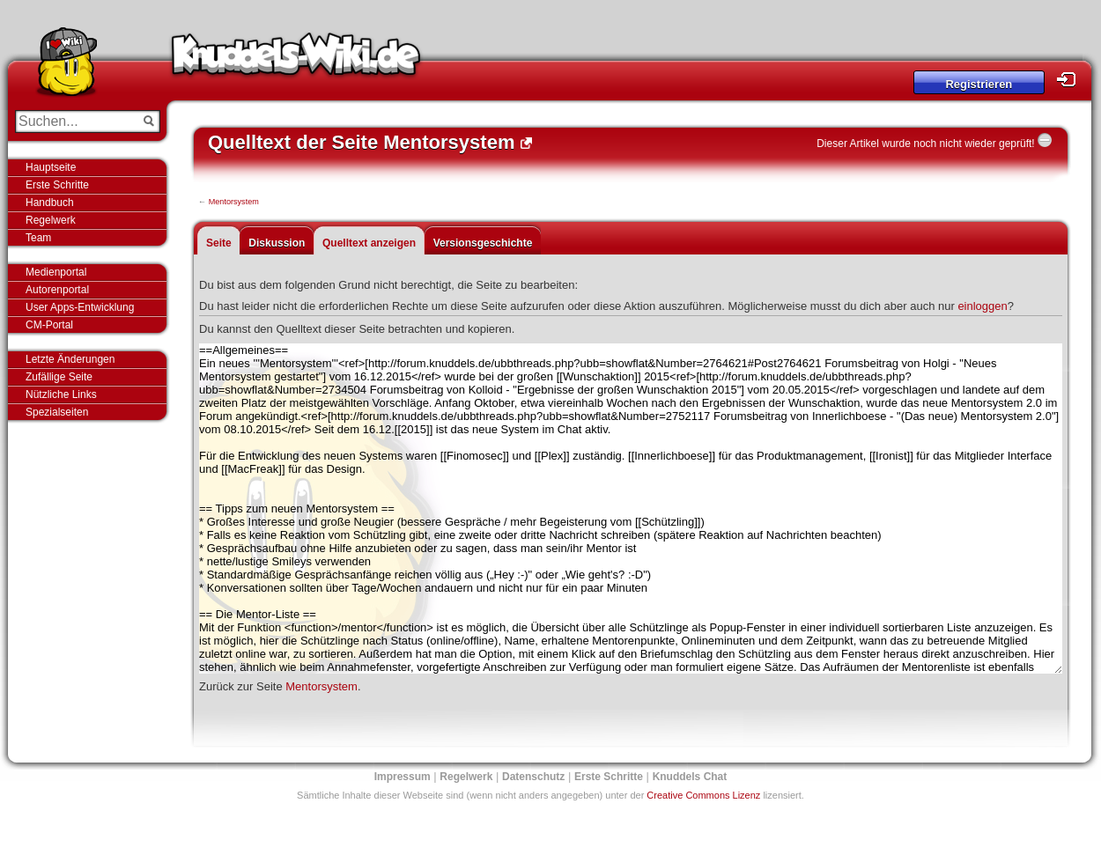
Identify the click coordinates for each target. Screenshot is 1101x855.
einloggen (982, 306)
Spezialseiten (57, 412)
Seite (219, 243)
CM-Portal (49, 325)
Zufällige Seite (59, 377)
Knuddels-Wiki (296, 60)
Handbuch (50, 202)
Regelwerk (51, 220)
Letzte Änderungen (70, 359)
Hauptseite (51, 167)
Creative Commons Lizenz (703, 795)
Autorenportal (57, 290)
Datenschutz (533, 776)
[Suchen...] (75, 121)
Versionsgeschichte (483, 243)
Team (38, 238)
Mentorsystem (234, 201)
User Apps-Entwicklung (80, 307)
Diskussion (276, 243)
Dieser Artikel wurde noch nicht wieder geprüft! (925, 143)
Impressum (402, 776)
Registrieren (978, 84)
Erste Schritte (57, 185)
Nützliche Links (61, 394)
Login (1071, 79)
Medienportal (56, 272)
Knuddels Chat (690, 776)
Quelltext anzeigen (369, 243)
